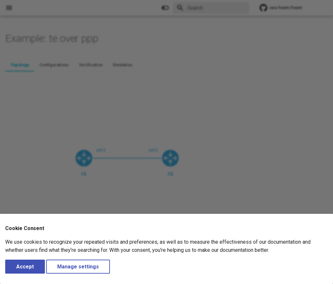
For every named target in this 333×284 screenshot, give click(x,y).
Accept (25, 267)
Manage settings (78, 267)
